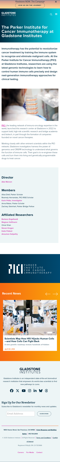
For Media (30, 452)
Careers (21, 452)
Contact (39, 452)
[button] (49, 293)
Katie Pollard (7, 231)
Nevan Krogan (8, 228)
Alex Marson (7, 182)
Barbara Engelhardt (10, 219)
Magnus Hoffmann (9, 222)
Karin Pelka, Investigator (12, 200)
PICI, (4, 125)
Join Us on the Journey (29, 5)
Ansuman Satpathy (10, 234)
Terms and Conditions (43, 438)
